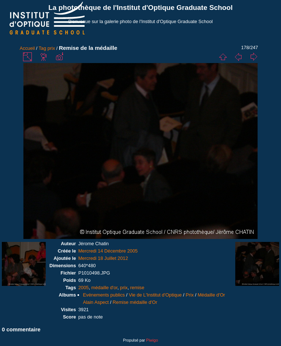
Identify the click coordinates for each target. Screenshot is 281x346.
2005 (83, 287)
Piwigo (152, 340)
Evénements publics (104, 295)
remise (137, 287)
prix (51, 48)
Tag (42, 48)
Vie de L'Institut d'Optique (155, 295)
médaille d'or (104, 287)
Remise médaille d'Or (135, 302)
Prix (190, 295)
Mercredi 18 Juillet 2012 (103, 258)
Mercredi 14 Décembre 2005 (108, 251)
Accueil (27, 48)
